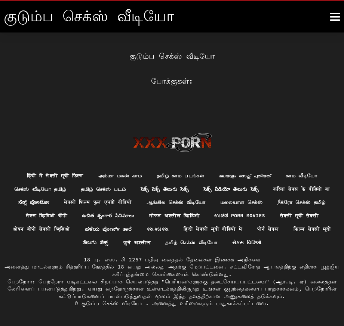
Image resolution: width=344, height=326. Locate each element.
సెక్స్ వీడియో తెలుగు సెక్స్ (272, 173)
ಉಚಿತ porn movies (54, 214)
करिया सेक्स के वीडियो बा (65, 187)
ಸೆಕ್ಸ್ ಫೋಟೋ (127, 187)
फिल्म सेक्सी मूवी (152, 228)
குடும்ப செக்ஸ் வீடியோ (114, 303)
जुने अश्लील (244, 228)
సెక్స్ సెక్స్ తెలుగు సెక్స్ (202, 173)
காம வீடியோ (310, 159)
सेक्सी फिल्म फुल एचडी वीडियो (195, 187)
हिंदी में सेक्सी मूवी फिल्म (48, 159)
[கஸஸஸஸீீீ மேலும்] (335, 17)
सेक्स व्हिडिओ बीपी (165, 201)
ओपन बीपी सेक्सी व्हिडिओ (183, 214)
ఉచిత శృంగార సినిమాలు (231, 201)
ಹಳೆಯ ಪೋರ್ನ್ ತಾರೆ (254, 214)
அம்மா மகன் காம (117, 159)
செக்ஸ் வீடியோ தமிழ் (70, 173)
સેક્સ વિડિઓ (172, 242)
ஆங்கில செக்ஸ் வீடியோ (278, 187)
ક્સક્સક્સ (305, 214)
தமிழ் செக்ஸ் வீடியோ (301, 228)
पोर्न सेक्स (105, 228)
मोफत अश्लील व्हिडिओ (301, 201)
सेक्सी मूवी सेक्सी (116, 214)
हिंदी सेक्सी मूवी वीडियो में (46, 228)
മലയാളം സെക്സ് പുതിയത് (250, 159)
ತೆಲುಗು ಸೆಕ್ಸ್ (201, 228)
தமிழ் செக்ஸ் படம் (137, 173)
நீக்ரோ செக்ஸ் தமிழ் (102, 201)
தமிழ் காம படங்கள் (181, 159)
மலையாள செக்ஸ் (38, 201)
